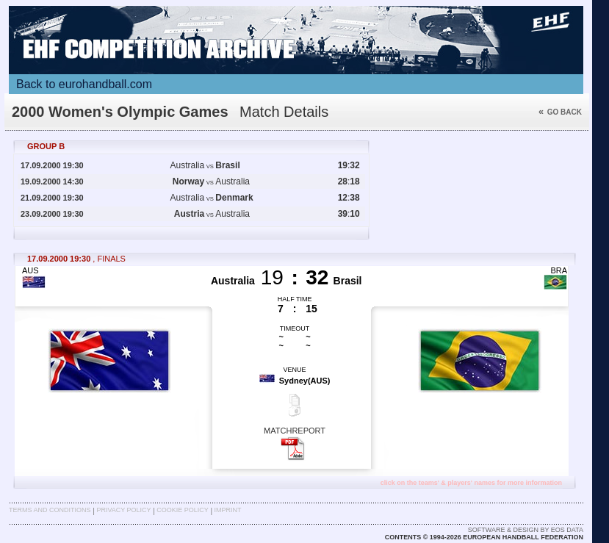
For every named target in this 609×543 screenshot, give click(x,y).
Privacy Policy (123, 510)
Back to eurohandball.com (84, 84)
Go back (560, 112)
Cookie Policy (182, 510)
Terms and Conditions (50, 510)
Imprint (228, 510)
